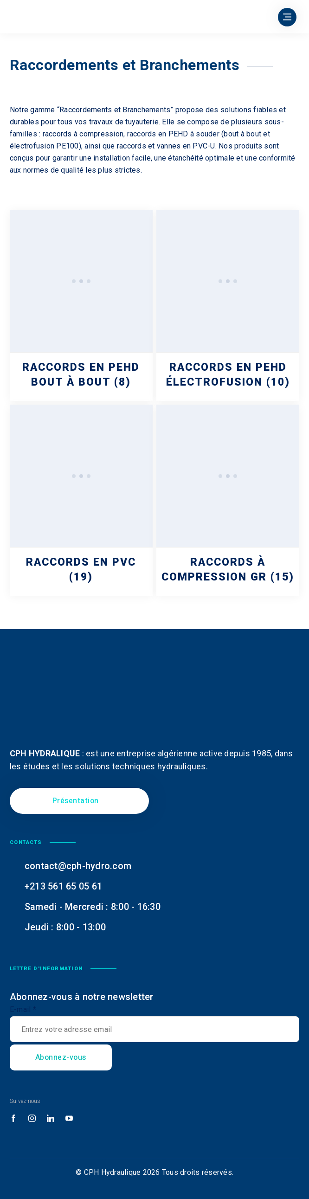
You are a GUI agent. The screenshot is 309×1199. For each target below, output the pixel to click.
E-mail (23, 1009)
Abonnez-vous (60, 1057)
